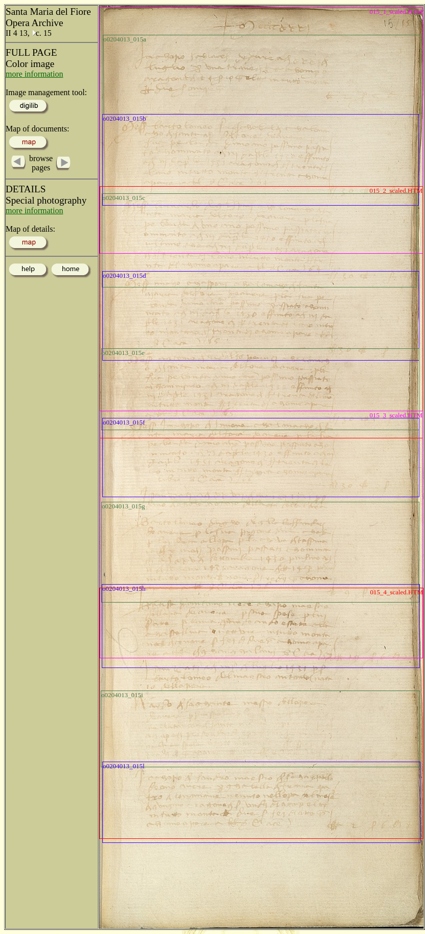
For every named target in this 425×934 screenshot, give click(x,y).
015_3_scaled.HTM (395, 415)
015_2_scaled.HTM (395, 190)
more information (34, 74)
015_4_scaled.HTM (396, 592)
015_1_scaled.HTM (395, 11)
